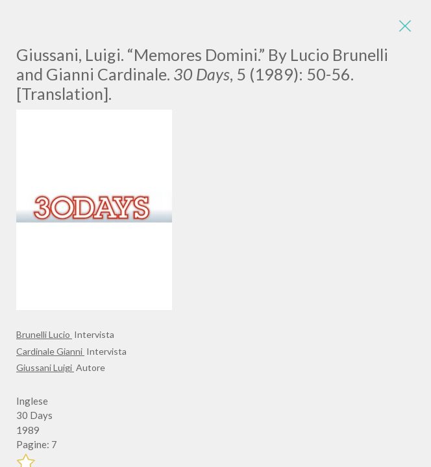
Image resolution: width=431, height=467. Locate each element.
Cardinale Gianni (50, 351)
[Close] (405, 26)
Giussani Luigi (45, 367)
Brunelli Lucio (44, 334)
